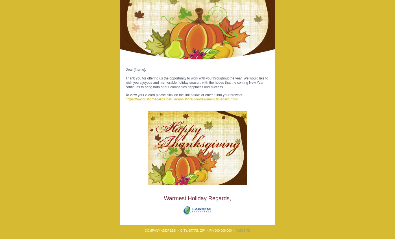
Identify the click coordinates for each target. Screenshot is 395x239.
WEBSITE (243, 230)
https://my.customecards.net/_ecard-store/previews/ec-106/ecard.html (182, 99)
